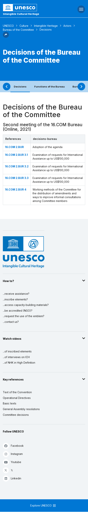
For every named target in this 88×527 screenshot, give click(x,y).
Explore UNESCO (43, 505)
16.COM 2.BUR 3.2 (17, 166)
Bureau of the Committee (18, 29)
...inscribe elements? (15, 299)
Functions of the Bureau (49, 86)
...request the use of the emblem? (23, 316)
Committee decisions (16, 414)
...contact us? (11, 321)
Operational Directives (17, 397)
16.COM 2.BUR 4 (15, 189)
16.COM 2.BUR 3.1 (16, 154)
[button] (6, 37)
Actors (67, 25)
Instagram (13, 454)
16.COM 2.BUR (14, 147)
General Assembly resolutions (21, 409)
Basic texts (9, 403)
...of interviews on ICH (16, 357)
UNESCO (8, 25)
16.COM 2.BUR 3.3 (17, 178)
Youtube (12, 462)
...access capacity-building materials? (26, 304)
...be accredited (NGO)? (17, 310)
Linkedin (12, 478)
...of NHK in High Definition (19, 362)
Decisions (20, 86)
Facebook (13, 446)
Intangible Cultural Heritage (21, 13)
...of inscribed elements (17, 351)
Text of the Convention (17, 392)
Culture (23, 25)
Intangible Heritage (46, 25)
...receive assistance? (16, 293)
